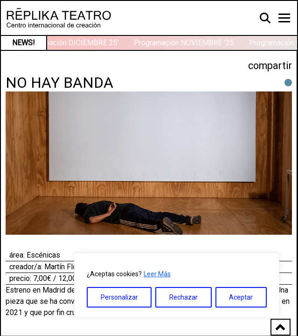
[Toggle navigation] (284, 18)
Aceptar (241, 297)
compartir (270, 65)
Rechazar (183, 297)
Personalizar (119, 297)
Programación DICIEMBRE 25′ (70, 42)
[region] (176, 285)
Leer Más (157, 274)
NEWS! (23, 42)
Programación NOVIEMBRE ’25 (184, 42)
